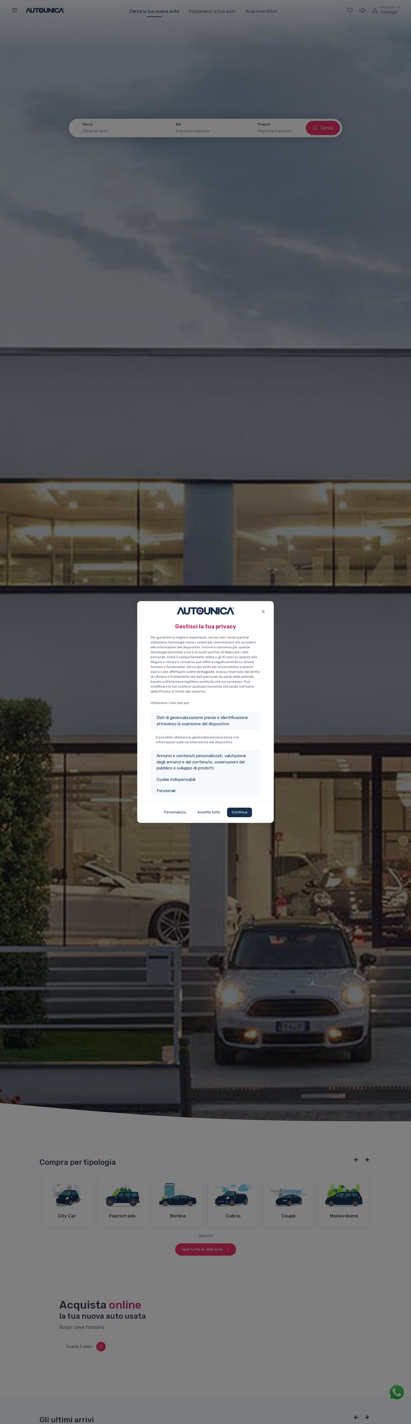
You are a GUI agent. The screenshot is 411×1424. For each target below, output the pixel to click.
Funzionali (166, 790)
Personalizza (175, 812)
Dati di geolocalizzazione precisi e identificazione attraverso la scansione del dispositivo (202, 720)
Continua (239, 812)
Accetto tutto (209, 812)
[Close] (263, 611)
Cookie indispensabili (176, 779)
